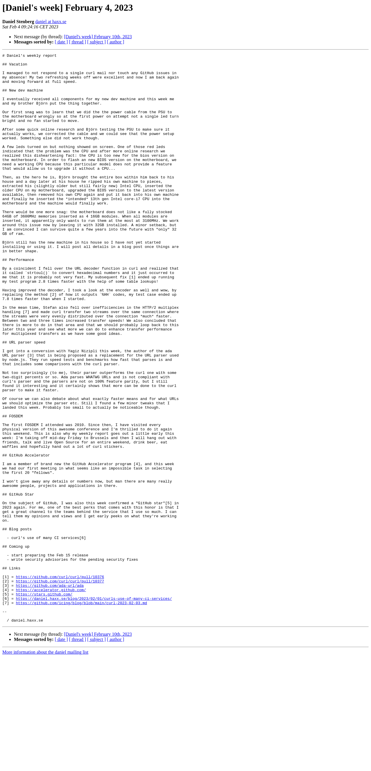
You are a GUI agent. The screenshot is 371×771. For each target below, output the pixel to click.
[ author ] (115, 41)
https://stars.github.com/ (44, 702)
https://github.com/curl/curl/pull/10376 (60, 681)
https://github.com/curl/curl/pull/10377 (60, 687)
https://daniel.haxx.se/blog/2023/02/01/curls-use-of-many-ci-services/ (94, 707)
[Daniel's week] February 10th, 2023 (98, 36)
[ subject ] (96, 41)
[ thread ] (77, 41)
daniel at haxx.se (50, 21)
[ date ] (61, 41)
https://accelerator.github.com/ (51, 697)
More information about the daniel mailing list (45, 765)
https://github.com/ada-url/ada (50, 692)
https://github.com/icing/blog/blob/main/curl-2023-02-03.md (81, 713)
